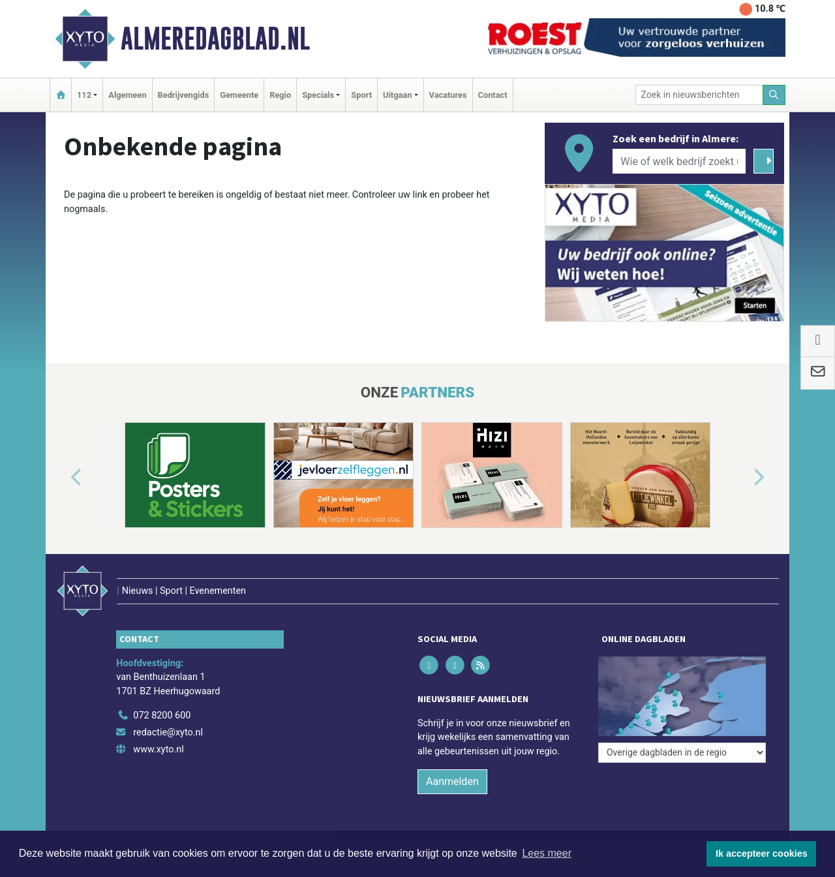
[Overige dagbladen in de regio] (682, 753)
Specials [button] (318, 95)
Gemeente (239, 95)
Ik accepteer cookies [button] (762, 853)
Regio (280, 95)
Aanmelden (452, 781)
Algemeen (127, 95)
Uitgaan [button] (397, 95)
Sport (361, 95)
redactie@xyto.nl (168, 732)
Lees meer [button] (546, 853)
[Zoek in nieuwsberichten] (699, 95)
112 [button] (84, 95)
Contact (493, 95)
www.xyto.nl (158, 749)
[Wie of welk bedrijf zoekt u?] (679, 161)
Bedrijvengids (183, 95)
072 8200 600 (161, 715)
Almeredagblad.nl (215, 38)
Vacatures (448, 95)
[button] (61, 477)
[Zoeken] (774, 95)
